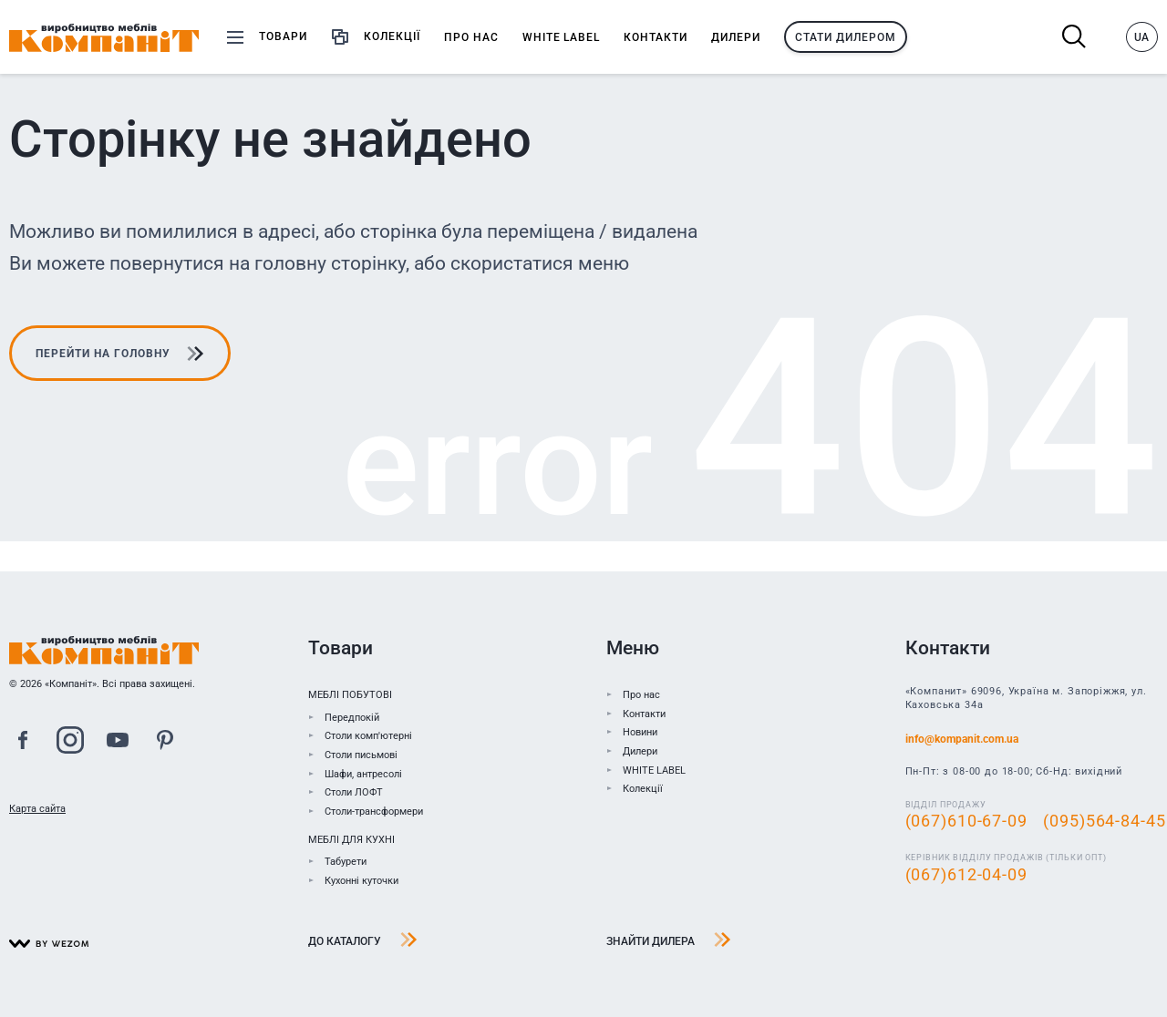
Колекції (643, 790)
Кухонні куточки (361, 881)
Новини (640, 733)
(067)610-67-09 (966, 821)
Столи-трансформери (374, 811)
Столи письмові (361, 755)
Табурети (346, 862)
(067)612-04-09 (966, 875)
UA (1141, 37)
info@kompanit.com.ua (961, 740)
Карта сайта (37, 809)
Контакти (644, 714)
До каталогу (363, 941)
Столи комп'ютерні (368, 737)
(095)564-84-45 (1104, 821)
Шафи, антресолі (363, 774)
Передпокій (352, 718)
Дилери (640, 751)
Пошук (1074, 37)
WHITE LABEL (654, 770)
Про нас (641, 695)
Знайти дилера (668, 941)
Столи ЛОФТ (354, 793)
